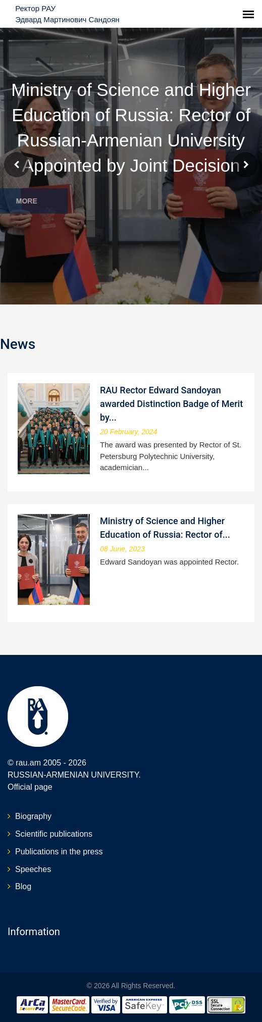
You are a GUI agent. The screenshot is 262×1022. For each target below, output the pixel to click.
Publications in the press (58, 851)
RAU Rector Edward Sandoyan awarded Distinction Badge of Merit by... (171, 404)
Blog (23, 886)
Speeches (33, 869)
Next (245, 164)
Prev (16, 164)
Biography (33, 816)
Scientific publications (53, 834)
